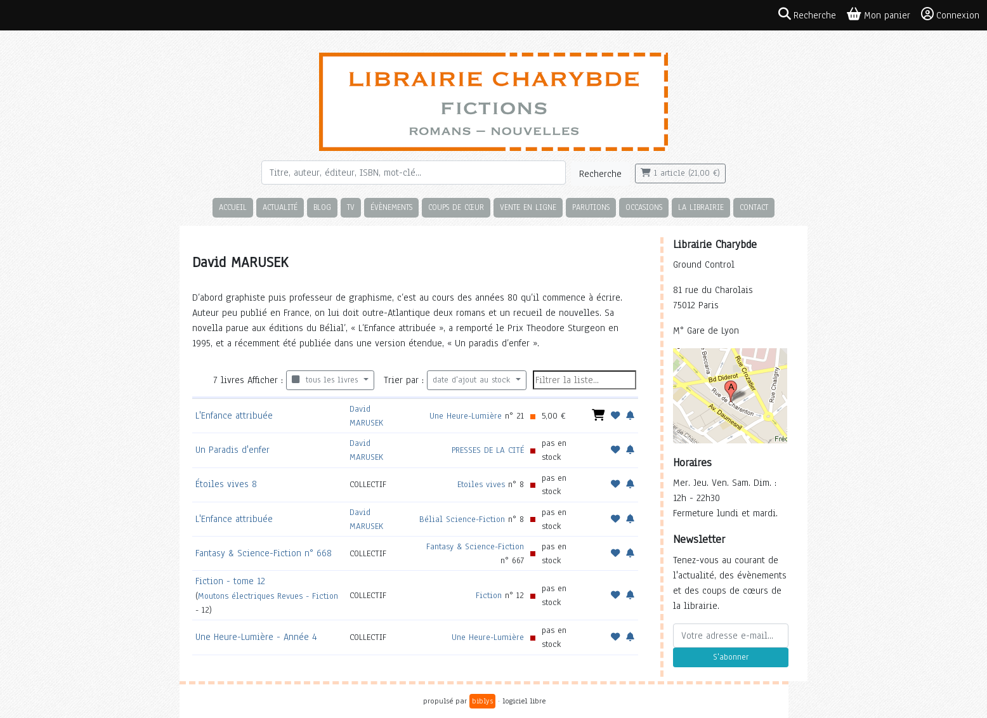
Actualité (280, 207)
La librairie (701, 207)
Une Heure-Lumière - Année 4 (256, 636)
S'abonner (730, 657)
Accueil (233, 207)
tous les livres (326, 380)
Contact (754, 207)
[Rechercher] (413, 172)
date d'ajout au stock (473, 380)
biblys (482, 701)
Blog (322, 207)
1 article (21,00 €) (680, 173)
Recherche (600, 173)
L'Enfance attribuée (234, 415)
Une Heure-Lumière (465, 416)
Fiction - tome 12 (230, 581)
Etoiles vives (481, 484)
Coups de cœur (456, 207)
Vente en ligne (528, 207)
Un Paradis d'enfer (232, 449)
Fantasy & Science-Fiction (475, 546)
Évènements (391, 207)
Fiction (489, 595)
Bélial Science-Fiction (462, 519)
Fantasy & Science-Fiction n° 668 (263, 553)
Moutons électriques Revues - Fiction (268, 596)
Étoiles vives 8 (226, 484)
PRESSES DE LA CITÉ (488, 450)
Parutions (591, 207)
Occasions (643, 207)
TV (351, 207)
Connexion (950, 15)
